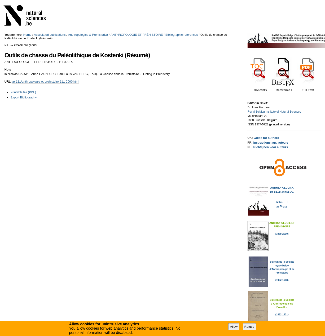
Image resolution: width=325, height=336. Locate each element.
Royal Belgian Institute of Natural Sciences (274, 111)
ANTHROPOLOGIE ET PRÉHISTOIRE (136, 34)
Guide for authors (266, 138)
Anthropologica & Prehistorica (88, 34)
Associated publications (50, 34)
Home (27, 34)
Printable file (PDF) (23, 92)
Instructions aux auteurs (271, 142)
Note (7, 69)
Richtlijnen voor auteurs (270, 147)
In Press (281, 206)
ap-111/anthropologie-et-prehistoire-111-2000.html (45, 81)
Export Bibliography (23, 97)
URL (7, 81)
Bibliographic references (181, 34)
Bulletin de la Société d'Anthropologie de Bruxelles (282, 304)
